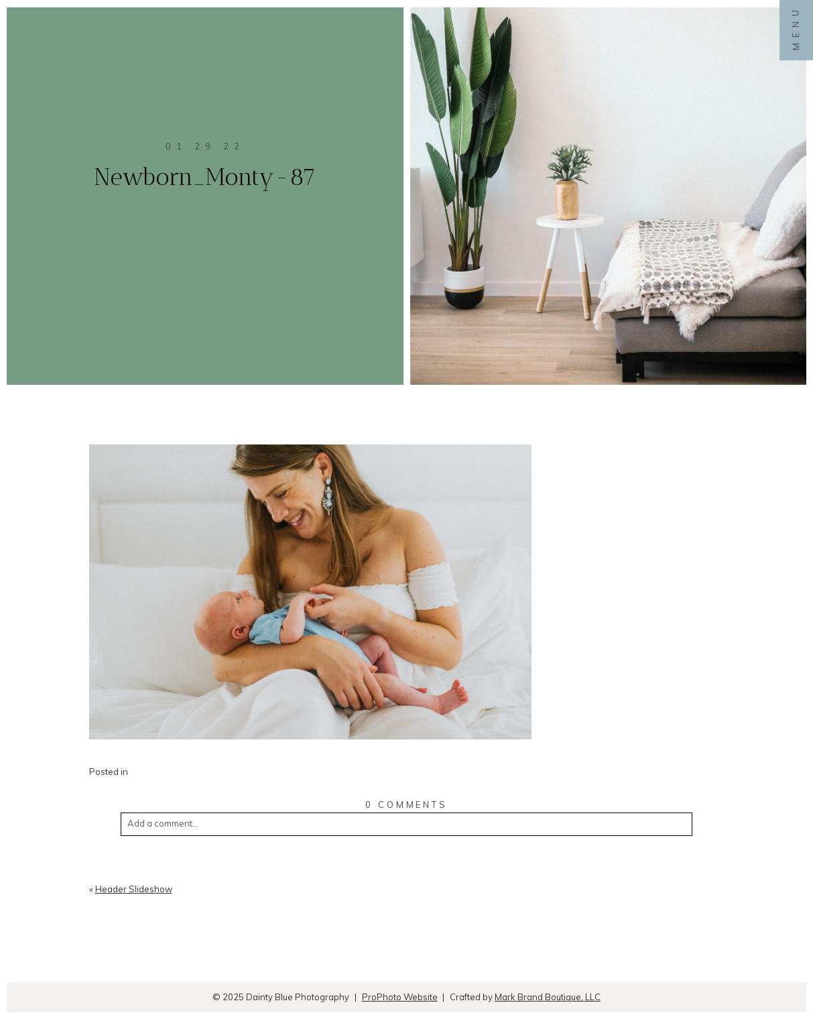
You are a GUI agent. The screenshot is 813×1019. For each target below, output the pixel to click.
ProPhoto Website (400, 997)
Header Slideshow (133, 889)
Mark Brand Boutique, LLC (548, 997)
